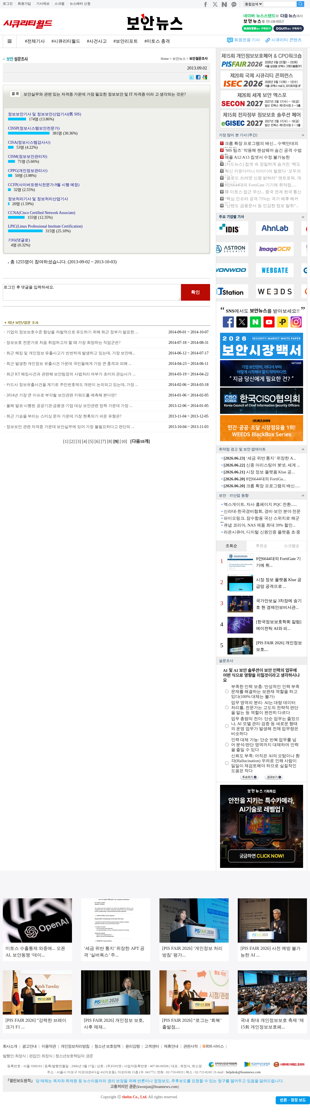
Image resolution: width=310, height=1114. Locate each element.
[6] (98, 441)
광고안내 (29, 1046)
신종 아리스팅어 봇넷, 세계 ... (262, 465)
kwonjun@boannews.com (157, 1087)
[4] (85, 441)
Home (165, 59)
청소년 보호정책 (107, 1046)
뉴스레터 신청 (80, 4)
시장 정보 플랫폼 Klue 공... (259, 472)
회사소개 (10, 1046)
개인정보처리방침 (75, 1046)
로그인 (8, 4)
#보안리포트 (125, 41)
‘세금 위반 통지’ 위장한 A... (260, 458)
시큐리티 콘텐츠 (287, 40)
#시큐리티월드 (65, 41)
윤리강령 (132, 1046)
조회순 (231, 546)
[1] (66, 441)
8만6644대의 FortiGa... (255, 479)
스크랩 (59, 4)
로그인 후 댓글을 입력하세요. (92, 292)
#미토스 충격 (157, 41)
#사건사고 (97, 41)
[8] (110, 441)
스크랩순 (291, 546)
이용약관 (49, 1046)
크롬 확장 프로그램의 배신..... (262, 486)
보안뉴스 (179, 59)
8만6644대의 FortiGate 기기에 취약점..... (261, 185)
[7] (104, 441)
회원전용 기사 (247, 40)
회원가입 (24, 4)
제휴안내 (171, 1046)
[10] (124, 441)
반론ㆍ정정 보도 (293, 1100)
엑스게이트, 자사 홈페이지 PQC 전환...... (260, 504)
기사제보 (43, 4)
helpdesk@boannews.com (243, 1072)
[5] (91, 441)
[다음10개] (140, 441)
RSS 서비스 (214, 1046)
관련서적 (190, 1046)
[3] (79, 441)
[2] (72, 441)
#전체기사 (35, 41)
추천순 (261, 546)
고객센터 (151, 1046)
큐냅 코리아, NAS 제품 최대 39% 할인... (260, 525)
